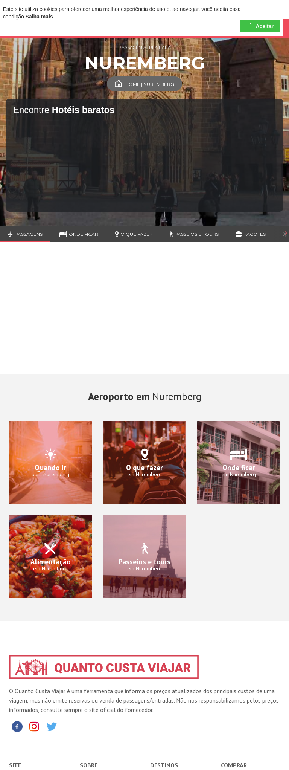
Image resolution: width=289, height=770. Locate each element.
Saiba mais (39, 17)
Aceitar (259, 26)
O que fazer (134, 234)
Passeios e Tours (194, 234)
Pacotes (251, 234)
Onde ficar (78, 234)
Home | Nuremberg (144, 84)
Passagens (25, 234)
